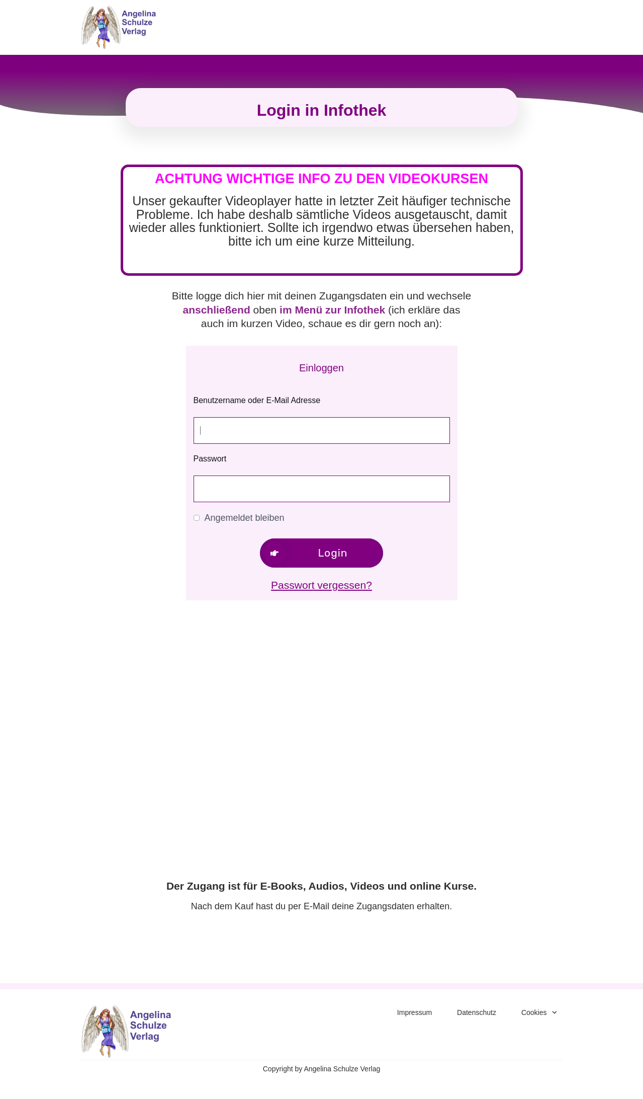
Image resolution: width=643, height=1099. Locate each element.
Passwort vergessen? (321, 585)
